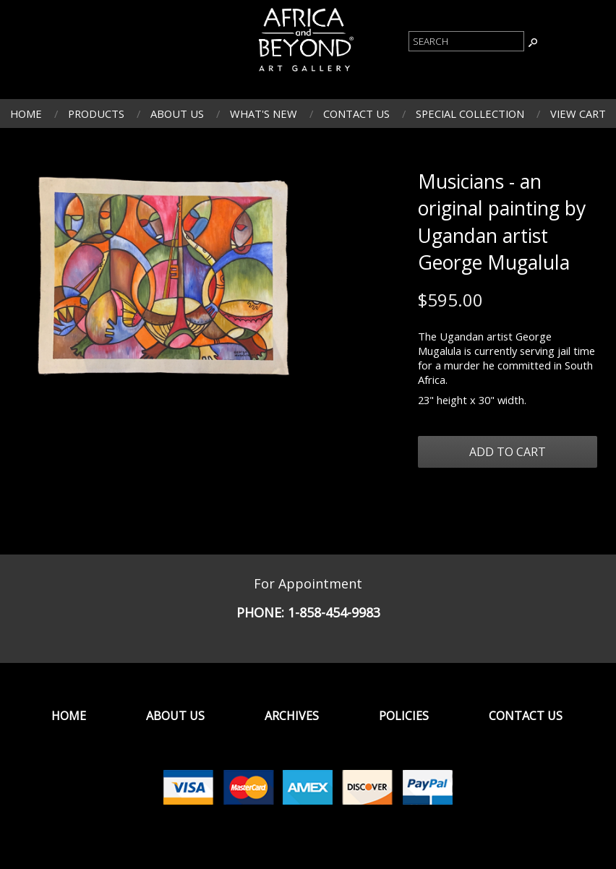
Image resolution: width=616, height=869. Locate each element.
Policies (404, 716)
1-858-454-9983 (334, 612)
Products (96, 113)
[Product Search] (466, 41)
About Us (177, 113)
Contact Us (356, 113)
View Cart (578, 113)
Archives (292, 716)
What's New (263, 113)
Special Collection (470, 113)
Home (26, 113)
